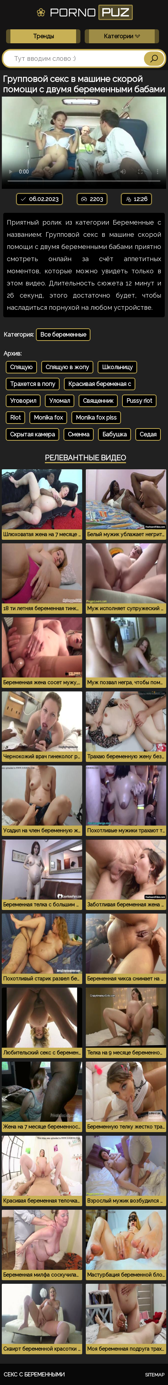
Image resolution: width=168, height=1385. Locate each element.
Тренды (43, 36)
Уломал (59, 400)
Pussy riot (139, 400)
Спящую (21, 367)
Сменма (78, 434)
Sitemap (154, 1374)
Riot (15, 417)
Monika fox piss (96, 417)
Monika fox (48, 417)
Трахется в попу (32, 384)
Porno (84, 12)
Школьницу (117, 367)
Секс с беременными (34, 1374)
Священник (98, 400)
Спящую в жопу (67, 367)
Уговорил (23, 400)
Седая (148, 434)
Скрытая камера (32, 434)
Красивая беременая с (99, 384)
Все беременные (63, 334)
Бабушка (114, 434)
